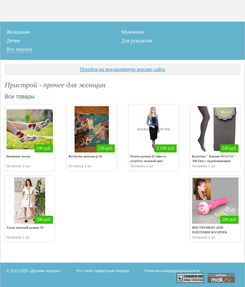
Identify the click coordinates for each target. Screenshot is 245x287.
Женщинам (18, 32)
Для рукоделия (137, 40)
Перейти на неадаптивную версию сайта (122, 69)
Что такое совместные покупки (102, 271)
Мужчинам (133, 32)
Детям (12, 40)
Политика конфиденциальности (172, 271)
